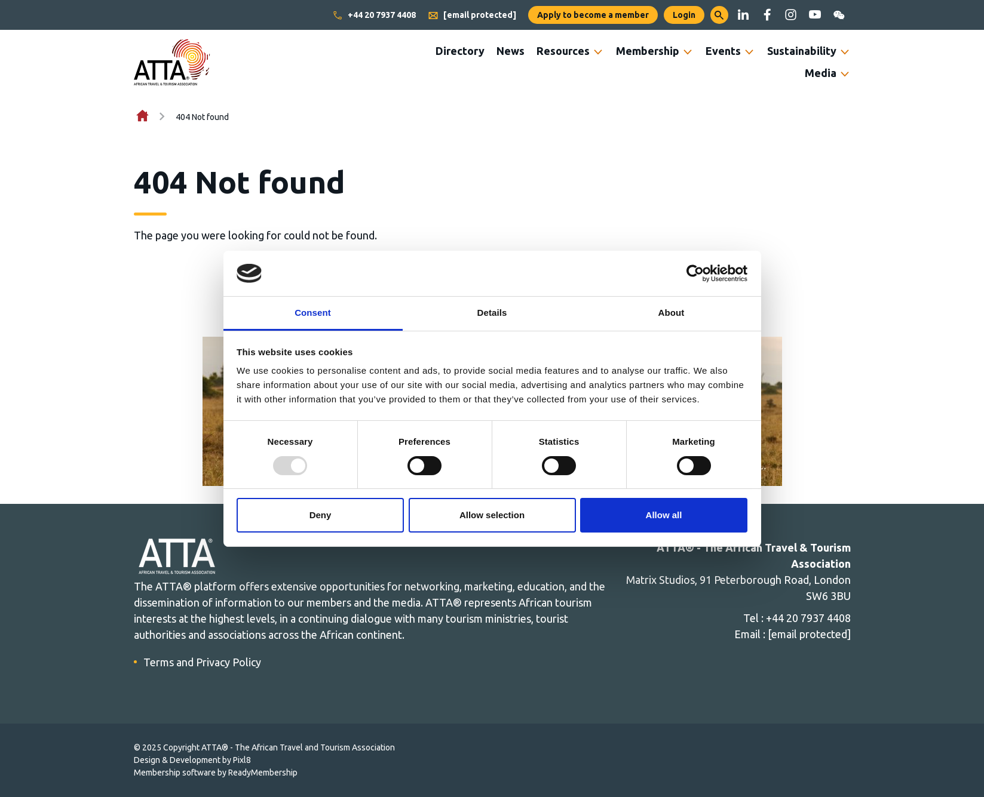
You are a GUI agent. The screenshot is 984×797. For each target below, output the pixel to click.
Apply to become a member (593, 15)
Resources (563, 51)
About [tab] (671, 312)
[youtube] (815, 15)
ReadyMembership (263, 772)
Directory (460, 51)
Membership (647, 51)
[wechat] (839, 15)
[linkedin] (743, 15)
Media (820, 73)
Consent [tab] (313, 312)
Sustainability (801, 51)
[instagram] (791, 15)
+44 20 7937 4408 (374, 15)
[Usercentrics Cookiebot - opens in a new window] (695, 273)
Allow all (664, 515)
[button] (719, 15)
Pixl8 (242, 760)
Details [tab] (492, 312)
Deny (320, 515)
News (510, 51)
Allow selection (492, 515)
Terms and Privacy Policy (202, 662)
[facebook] (767, 15)
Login (684, 15)
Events (723, 51)
